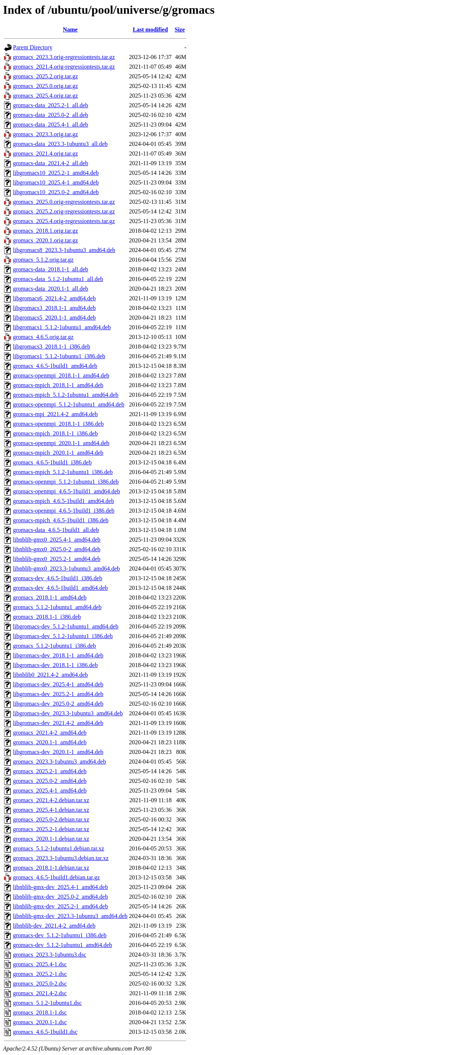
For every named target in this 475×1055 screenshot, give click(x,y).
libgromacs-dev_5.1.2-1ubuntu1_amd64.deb (65, 626)
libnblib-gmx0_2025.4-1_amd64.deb (57, 539)
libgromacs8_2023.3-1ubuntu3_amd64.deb (64, 250)
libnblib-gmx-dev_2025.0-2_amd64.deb (60, 897)
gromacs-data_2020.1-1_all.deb (50, 288)
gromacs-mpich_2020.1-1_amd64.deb (58, 453)
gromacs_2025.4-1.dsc (40, 964)
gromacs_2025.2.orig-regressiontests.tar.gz (64, 211)
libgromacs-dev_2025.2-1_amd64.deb (58, 694)
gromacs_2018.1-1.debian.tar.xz (51, 868)
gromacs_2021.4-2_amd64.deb (49, 732)
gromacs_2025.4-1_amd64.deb (49, 790)
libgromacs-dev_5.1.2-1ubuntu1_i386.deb (63, 636)
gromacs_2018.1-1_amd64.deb (49, 597)
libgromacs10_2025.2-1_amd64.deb (56, 173)
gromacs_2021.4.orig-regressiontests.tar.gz (64, 66)
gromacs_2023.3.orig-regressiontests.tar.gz (64, 57)
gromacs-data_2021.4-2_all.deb (50, 163)
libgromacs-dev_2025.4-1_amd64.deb (58, 684)
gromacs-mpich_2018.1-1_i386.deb (55, 433)
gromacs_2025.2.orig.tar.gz (45, 76)
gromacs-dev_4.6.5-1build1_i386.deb (57, 578)
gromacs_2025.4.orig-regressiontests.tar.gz (64, 221)
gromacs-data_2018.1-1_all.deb (50, 269)
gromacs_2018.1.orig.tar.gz (45, 231)
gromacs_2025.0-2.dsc (40, 983)
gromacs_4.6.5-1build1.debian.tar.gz (56, 877)
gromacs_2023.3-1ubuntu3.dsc (49, 954)
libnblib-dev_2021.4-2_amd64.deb (54, 925)
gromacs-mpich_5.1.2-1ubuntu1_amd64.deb (65, 395)
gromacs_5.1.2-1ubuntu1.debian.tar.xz (58, 848)
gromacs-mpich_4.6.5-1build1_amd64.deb (63, 501)
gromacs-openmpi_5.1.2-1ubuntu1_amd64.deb (68, 404)
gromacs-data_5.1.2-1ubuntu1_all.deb (58, 279)
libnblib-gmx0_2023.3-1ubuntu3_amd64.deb (66, 568)
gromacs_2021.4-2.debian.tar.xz (51, 800)
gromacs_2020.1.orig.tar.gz (45, 240)
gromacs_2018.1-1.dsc (40, 1012)
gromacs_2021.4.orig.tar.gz (45, 153)
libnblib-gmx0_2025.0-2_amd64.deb (57, 549)
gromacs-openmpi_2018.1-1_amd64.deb (61, 375)
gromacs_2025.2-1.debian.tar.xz (51, 829)
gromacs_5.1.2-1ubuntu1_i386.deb (54, 646)
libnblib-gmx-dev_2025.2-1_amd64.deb (60, 906)
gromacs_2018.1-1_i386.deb (47, 617)
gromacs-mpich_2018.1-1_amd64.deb (58, 385)
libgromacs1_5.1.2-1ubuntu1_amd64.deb (62, 327)
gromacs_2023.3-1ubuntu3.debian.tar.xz (61, 858)
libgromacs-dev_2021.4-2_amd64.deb (58, 723)
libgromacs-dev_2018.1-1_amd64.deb (58, 655)
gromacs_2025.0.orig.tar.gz (45, 86)
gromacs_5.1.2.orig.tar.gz (43, 260)
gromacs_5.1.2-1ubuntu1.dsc (47, 1003)
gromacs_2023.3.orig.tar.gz (45, 134)
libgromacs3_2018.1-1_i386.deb (51, 346)
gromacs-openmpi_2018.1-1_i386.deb (58, 424)
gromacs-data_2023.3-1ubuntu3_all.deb (60, 144)
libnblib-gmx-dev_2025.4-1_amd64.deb (60, 887)
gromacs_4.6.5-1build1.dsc (45, 1032)
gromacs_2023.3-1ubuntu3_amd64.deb (59, 761)
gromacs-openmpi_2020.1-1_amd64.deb (61, 443)
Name (70, 29)
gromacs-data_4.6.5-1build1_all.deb (56, 530)
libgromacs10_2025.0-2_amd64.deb (56, 192)
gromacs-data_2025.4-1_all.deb (50, 124)
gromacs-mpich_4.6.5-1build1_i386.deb (60, 520)
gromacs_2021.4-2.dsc (40, 993)
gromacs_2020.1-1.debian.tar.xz (51, 839)
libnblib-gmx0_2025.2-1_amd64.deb (57, 559)
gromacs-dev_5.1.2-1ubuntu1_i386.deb (60, 935)
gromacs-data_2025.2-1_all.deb (50, 105)
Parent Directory (32, 47)
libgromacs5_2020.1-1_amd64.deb (54, 317)
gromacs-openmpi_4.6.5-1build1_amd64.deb (66, 491)
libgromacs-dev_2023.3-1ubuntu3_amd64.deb (68, 713)
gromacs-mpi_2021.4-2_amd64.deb (55, 414)
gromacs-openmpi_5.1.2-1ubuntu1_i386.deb (66, 481)
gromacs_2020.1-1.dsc (40, 1022)
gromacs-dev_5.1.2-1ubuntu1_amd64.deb (62, 945)
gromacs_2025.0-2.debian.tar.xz (51, 819)
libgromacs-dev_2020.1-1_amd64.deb (58, 752)
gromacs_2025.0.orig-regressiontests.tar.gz (64, 202)
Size (180, 29)
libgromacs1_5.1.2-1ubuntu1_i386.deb (59, 356)
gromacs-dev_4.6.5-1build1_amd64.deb (60, 588)
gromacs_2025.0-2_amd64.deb (49, 781)
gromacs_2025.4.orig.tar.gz (45, 95)
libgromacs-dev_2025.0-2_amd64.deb (58, 703)
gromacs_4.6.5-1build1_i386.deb (52, 462)
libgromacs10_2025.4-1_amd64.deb (56, 182)
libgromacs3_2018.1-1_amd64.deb (54, 308)
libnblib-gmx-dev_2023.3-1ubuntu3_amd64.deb (70, 916)
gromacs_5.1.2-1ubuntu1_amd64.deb (57, 607)
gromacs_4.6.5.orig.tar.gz (43, 337)
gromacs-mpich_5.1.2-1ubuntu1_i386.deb (63, 472)
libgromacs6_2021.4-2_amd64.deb (54, 298)
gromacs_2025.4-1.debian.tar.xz (51, 810)
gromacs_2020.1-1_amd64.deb (49, 742)
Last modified (150, 29)
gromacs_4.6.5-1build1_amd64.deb (55, 366)
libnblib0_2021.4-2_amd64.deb (50, 675)
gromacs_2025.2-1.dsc (40, 974)
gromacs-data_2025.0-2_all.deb (50, 115)
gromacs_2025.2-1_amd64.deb (49, 771)
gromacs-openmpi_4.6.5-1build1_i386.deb (63, 510)
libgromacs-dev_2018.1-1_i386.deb (55, 665)
